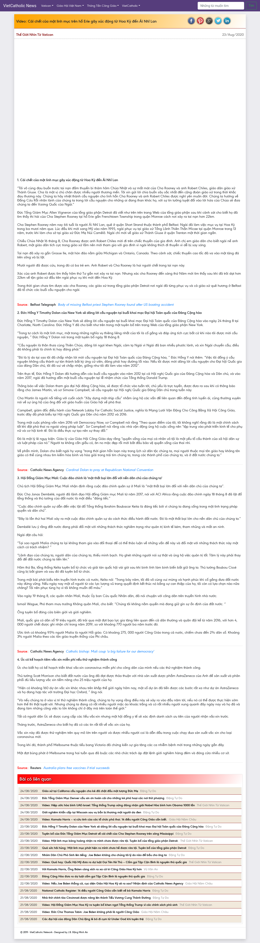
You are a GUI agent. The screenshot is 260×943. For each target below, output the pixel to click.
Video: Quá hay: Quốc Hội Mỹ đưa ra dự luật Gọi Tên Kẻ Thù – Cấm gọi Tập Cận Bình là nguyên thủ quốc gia (114, 862)
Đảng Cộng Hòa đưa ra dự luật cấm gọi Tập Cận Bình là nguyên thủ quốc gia (93, 876)
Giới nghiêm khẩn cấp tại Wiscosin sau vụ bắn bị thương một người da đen (91, 812)
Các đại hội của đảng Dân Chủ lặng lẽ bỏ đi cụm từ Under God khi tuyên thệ (93, 919)
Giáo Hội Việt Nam (69, 6)
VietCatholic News (19, 5)
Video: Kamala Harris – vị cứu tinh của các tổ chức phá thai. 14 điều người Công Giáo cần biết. (104, 819)
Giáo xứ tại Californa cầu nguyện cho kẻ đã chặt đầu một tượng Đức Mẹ (90, 791)
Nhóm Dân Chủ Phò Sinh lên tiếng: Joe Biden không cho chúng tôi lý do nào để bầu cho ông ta (104, 855)
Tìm (251, 6)
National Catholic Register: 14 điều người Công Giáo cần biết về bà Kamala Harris (96, 890)
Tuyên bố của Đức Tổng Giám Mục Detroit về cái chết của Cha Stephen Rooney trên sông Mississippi (107, 833)
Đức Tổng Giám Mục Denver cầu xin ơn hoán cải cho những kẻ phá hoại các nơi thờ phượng (103, 798)
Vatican (46, 6)
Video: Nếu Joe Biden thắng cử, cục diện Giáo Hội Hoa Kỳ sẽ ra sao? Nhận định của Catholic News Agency (112, 883)
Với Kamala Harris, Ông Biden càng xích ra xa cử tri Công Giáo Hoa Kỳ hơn (92, 869)
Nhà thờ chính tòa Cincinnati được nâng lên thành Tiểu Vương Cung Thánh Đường (96, 897)
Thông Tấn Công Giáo (101, 6)
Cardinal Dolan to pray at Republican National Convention (109, 470)
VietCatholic (130, 6)
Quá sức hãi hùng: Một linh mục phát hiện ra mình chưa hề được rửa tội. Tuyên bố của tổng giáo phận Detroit (114, 848)
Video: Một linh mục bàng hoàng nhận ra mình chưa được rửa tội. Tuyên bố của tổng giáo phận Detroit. (110, 841)
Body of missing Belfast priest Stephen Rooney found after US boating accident (115, 304)
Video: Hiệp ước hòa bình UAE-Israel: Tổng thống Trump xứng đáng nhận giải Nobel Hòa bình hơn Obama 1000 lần (118, 805)
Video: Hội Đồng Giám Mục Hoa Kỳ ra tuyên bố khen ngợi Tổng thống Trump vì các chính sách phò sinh (110, 905)
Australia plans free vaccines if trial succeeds (76, 768)
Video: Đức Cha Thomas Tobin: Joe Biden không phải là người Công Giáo (90, 912)
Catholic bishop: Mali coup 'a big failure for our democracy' (110, 651)
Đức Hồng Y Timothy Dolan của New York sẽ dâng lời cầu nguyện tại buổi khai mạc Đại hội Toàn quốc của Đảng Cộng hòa (123, 826)
